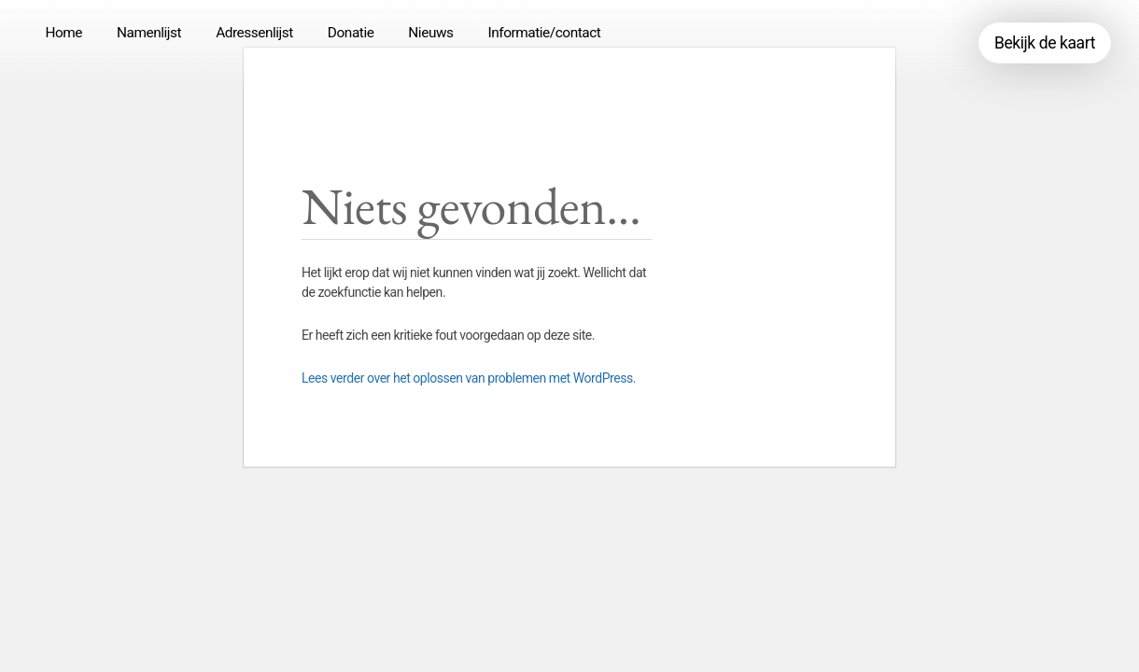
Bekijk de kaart (1044, 43)
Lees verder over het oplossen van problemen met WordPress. (469, 378)
